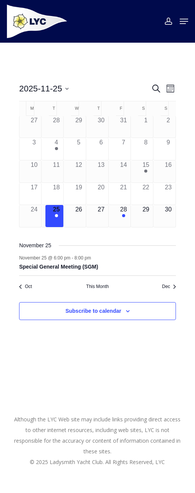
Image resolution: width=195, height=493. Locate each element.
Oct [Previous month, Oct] (25, 286)
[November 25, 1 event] (56, 216)
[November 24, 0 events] (34, 216)
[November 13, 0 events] (101, 171)
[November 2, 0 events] (168, 127)
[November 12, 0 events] (79, 171)
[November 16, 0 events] (168, 171)
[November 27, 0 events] (101, 216)
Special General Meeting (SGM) (58, 267)
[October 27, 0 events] (34, 127)
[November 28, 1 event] (124, 216)
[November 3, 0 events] (34, 149)
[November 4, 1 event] (56, 149)
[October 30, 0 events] (101, 127)
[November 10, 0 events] (34, 171)
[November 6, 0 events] (101, 149)
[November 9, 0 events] (168, 149)
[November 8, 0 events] (146, 149)
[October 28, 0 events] (56, 127)
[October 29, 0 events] (79, 127)
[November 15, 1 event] (146, 171)
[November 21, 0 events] (124, 194)
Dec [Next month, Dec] (169, 286)
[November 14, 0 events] (124, 171)
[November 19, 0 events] (79, 194)
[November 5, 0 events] (79, 149)
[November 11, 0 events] (56, 171)
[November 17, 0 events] (34, 194)
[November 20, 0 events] (101, 194)
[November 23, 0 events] (168, 194)
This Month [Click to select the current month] (97, 286)
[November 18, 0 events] (56, 194)
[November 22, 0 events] (146, 194)
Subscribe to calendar (93, 311)
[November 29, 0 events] (146, 216)
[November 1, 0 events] (146, 127)
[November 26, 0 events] (79, 216)
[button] (184, 21)
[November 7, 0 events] (124, 149)
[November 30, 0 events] (168, 216)
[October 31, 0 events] (124, 127)
